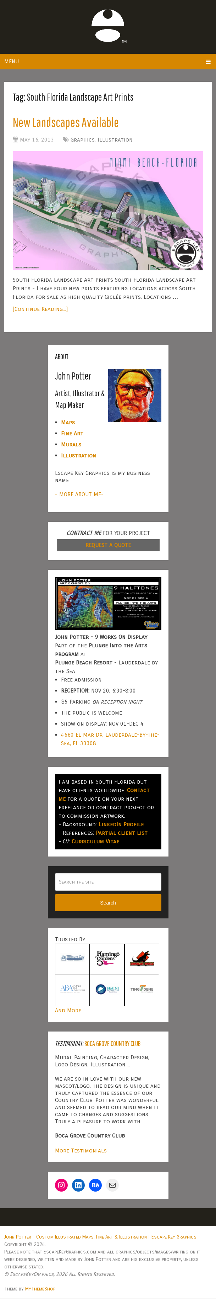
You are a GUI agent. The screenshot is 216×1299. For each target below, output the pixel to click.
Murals (71, 444)
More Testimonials (81, 1150)
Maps (68, 422)
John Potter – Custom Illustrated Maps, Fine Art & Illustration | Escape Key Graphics (100, 1237)
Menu (11, 61)
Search (108, 903)
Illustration (115, 140)
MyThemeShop (40, 1289)
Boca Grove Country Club (112, 1044)
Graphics (83, 140)
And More (68, 1010)
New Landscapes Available (68, 122)
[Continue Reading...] (40, 309)
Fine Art (72, 433)
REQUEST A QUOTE (108, 545)
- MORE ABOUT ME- (79, 494)
